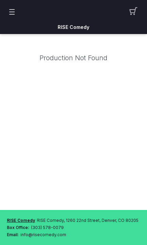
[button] (135, 12)
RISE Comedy (73, 27)
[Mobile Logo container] (73, 11)
